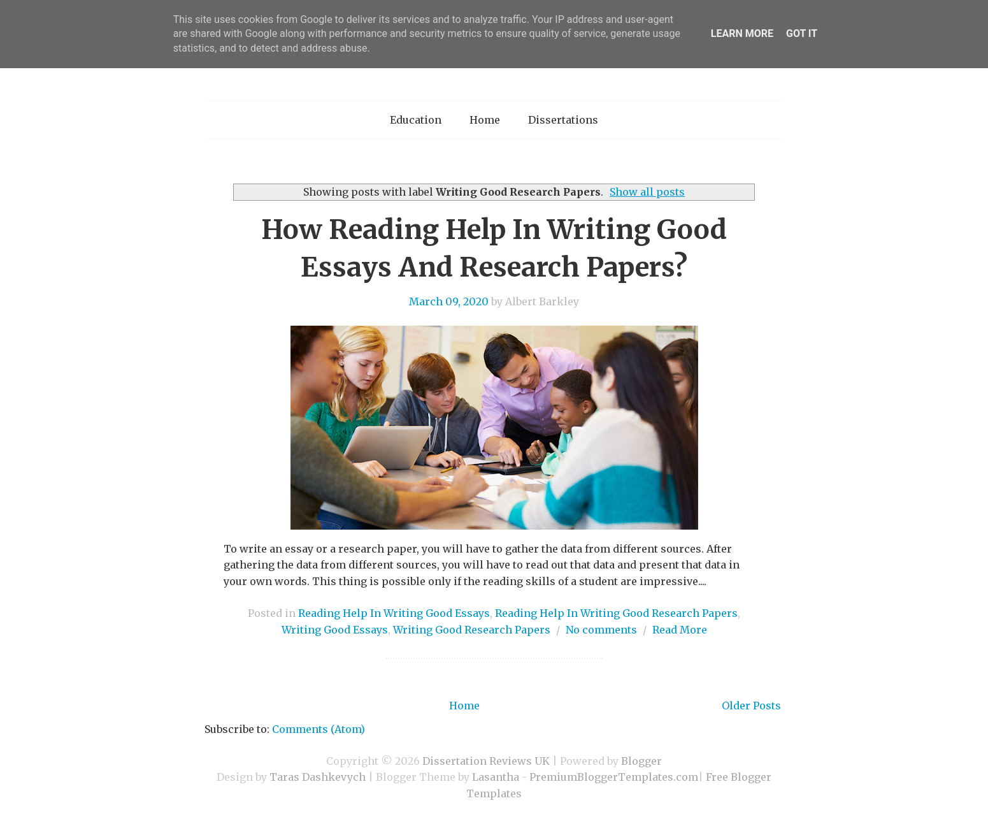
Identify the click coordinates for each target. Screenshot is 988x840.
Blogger (641, 761)
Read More (679, 629)
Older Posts (751, 705)
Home (484, 119)
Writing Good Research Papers (471, 629)
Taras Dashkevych (317, 777)
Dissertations (563, 119)
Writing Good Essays (335, 629)
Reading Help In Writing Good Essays (394, 613)
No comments (601, 629)
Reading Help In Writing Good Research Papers (616, 613)
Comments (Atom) (318, 729)
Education (415, 119)
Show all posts (647, 191)
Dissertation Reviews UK (486, 761)
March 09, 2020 (449, 301)
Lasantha (495, 777)
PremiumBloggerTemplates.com (613, 777)
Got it (801, 33)
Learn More (742, 33)
